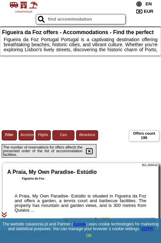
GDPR (147, 228)
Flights (43, 135)
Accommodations (27, 135)
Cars (63, 135)
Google (79, 224)
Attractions (87, 135)
